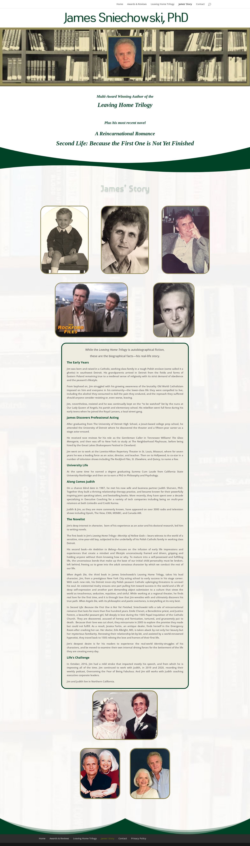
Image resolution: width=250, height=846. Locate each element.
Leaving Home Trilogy (162, 4)
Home (120, 4)
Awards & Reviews (137, 4)
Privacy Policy (138, 838)
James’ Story (185, 4)
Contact (200, 4)
